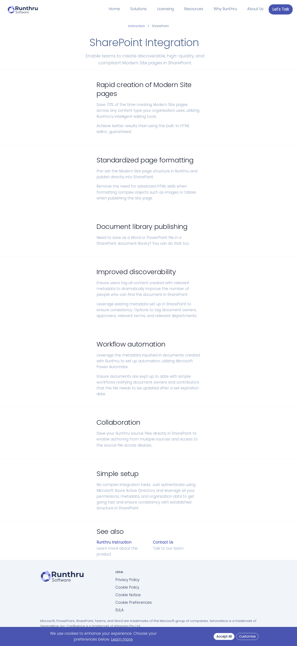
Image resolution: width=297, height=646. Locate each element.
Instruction (136, 26)
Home (114, 8)
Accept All (224, 636)
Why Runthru (225, 8)
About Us (255, 8)
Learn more (122, 639)
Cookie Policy (127, 587)
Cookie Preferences (133, 602)
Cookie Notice (128, 594)
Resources (193, 8)
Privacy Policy (127, 579)
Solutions (138, 8)
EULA (119, 610)
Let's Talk (280, 9)
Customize (247, 636)
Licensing (165, 8)
